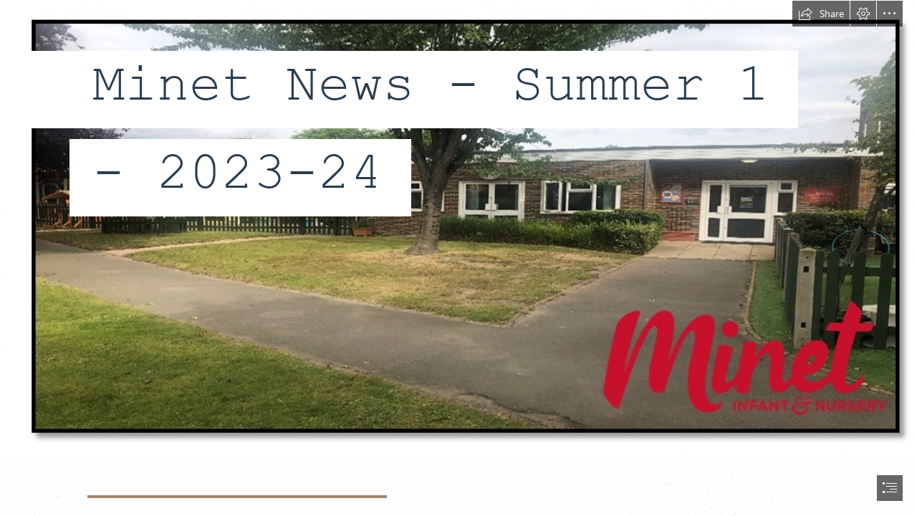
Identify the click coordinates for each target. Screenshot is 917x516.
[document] (458, 258)
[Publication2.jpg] (458, 228)
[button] (821, 14)
